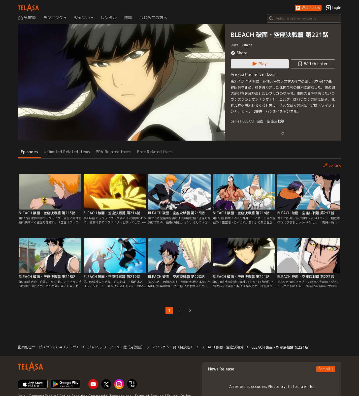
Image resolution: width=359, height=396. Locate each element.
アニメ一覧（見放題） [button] (126, 347)
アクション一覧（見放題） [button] (173, 347)
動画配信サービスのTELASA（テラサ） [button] (49, 347)
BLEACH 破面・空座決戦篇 (263, 121)
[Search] (304, 18)
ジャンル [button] (94, 347)
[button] (308, 8)
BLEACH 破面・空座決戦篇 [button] (223, 347)
